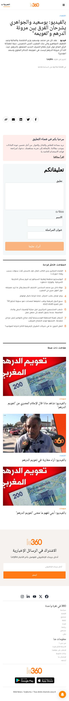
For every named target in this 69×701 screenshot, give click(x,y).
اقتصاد (62, 16)
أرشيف (63, 660)
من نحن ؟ (62, 643)
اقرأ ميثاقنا (58, 157)
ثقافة (64, 620)
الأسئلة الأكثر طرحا (59, 647)
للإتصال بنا (62, 657)
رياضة (64, 627)
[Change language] (6, 5)
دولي (64, 634)
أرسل (34, 575)
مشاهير (63, 631)
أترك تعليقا (34, 246)
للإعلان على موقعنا (59, 650)
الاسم (59, 217)
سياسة (63, 610)
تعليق (59, 180)
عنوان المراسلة (53, 229)
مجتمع (63, 617)
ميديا (64, 624)
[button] (62, 694)
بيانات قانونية (61, 653)
